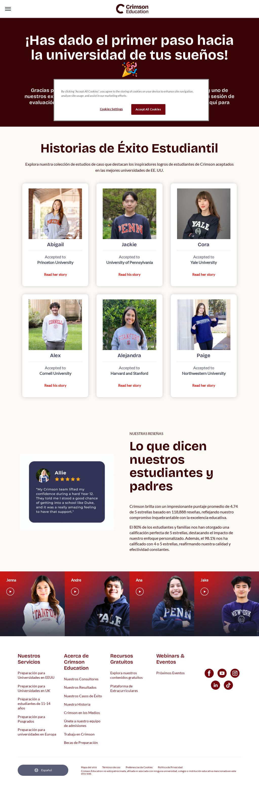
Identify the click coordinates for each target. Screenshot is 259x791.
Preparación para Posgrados (31, 718)
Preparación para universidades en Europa (37, 731)
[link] (132, 8)
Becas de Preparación (81, 742)
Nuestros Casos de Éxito (83, 695)
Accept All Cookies (148, 109)
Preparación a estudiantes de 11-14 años (34, 703)
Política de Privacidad (170, 767)
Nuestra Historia (77, 704)
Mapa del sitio (89, 767)
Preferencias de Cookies (139, 767)
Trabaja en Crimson (79, 734)
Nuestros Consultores (81, 679)
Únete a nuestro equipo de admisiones (82, 723)
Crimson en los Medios (82, 712)
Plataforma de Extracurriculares (124, 688)
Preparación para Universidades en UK (34, 688)
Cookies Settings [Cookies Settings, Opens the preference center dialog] (111, 109)
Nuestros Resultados (80, 687)
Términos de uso (111, 767)
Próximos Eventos (170, 673)
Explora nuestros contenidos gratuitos (126, 675)
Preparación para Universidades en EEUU (36, 675)
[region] (131, 100)
